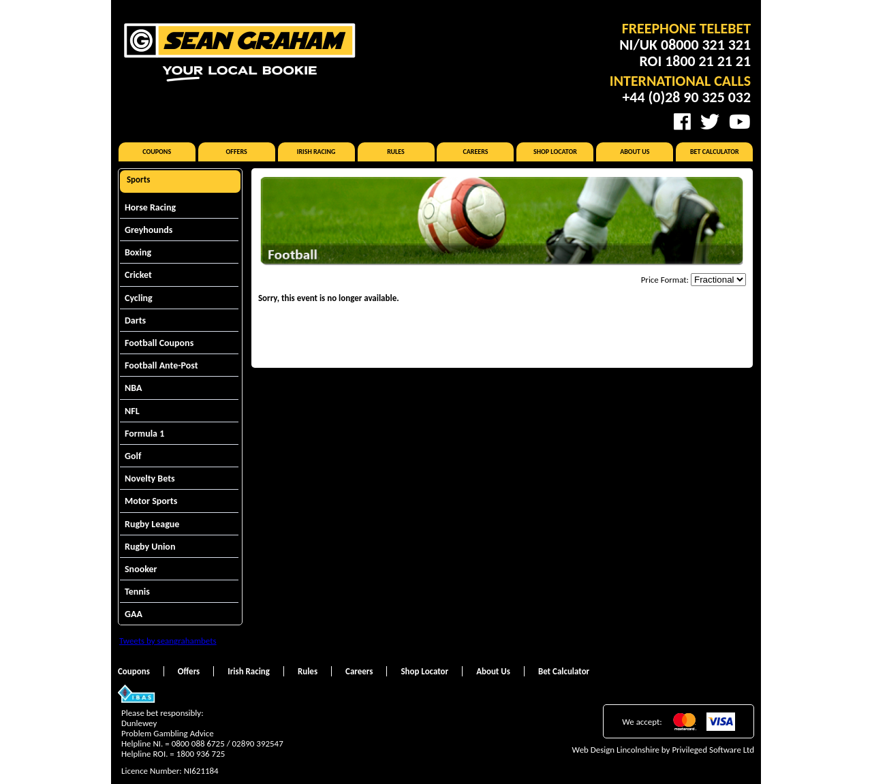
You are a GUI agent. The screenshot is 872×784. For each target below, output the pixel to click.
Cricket (138, 275)
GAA (133, 614)
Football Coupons (159, 343)
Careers (475, 151)
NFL (132, 411)
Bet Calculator (714, 151)
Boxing (138, 252)
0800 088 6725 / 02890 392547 (227, 743)
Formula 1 (144, 433)
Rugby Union (150, 546)
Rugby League (152, 524)
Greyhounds (148, 230)
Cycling (139, 298)
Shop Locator (555, 151)
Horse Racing (150, 207)
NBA (133, 388)
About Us (634, 151)
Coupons (156, 151)
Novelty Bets (150, 478)
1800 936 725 (200, 754)
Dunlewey (139, 723)
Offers (236, 151)
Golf (133, 456)
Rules (396, 151)
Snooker (141, 569)
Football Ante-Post (161, 365)
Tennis (137, 591)
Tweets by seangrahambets (168, 641)
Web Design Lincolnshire (615, 749)
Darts (135, 320)
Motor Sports (151, 501)
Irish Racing (316, 151)
